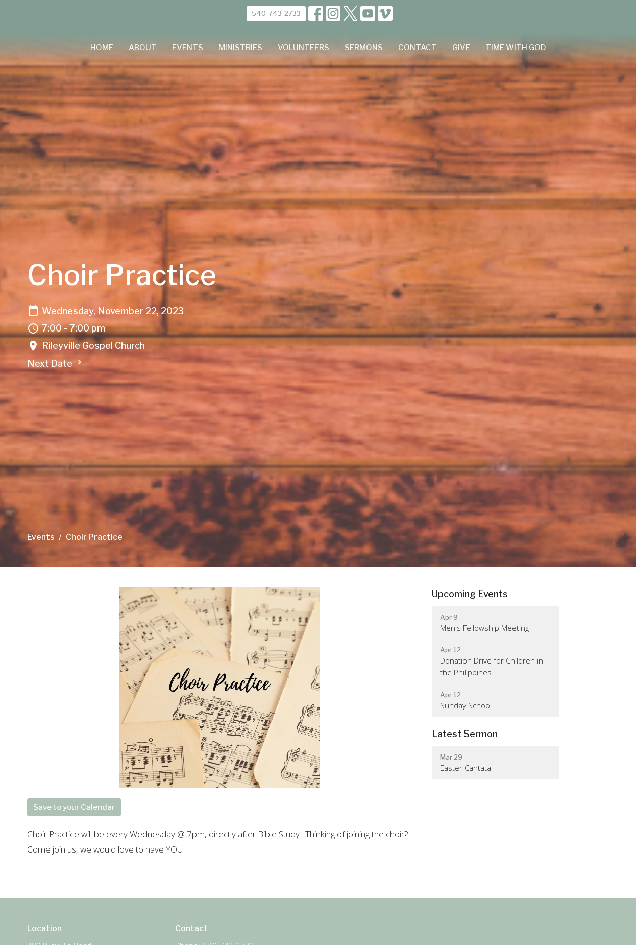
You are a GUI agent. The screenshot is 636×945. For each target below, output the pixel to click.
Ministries (240, 47)
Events (187, 47)
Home (101, 47)
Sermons (364, 47)
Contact (417, 47)
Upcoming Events (470, 593)
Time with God (515, 47)
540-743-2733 (276, 13)
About (143, 47)
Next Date (55, 363)
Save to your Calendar (74, 807)
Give (461, 47)
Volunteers (303, 47)
